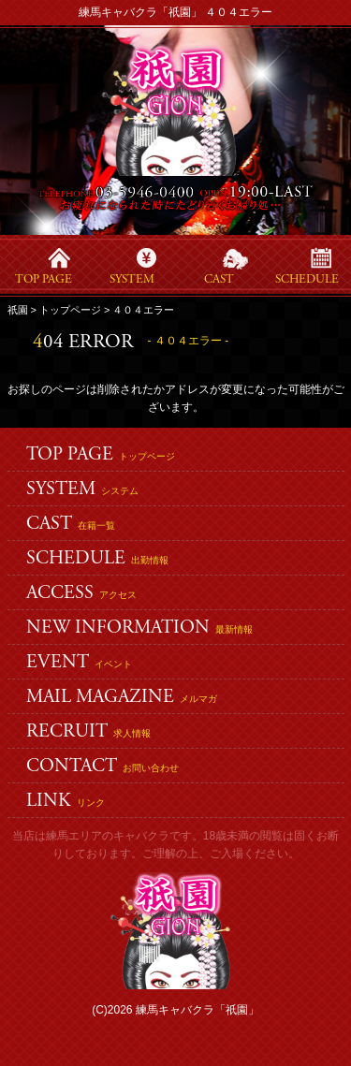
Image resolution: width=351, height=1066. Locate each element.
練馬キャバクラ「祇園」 (197, 1009)
